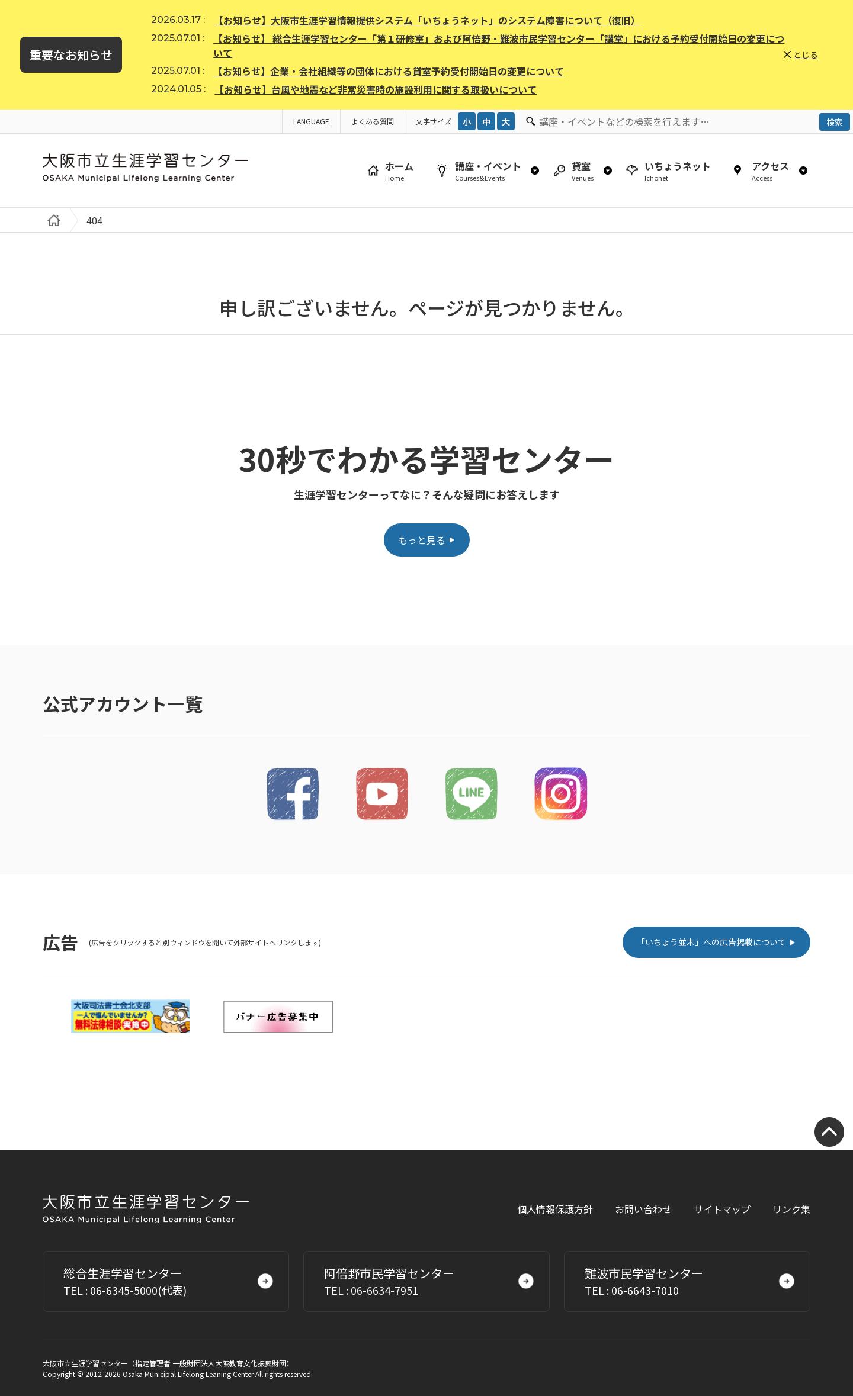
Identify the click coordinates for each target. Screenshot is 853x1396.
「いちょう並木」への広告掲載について (711, 942)
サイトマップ (722, 1209)
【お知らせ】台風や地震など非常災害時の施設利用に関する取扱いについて (375, 89)
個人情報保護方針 (555, 1209)
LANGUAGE (311, 121)
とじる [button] (805, 54)
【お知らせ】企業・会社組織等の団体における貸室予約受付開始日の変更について (388, 71)
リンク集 (791, 1209)
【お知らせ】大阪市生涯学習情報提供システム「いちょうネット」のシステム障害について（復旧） (427, 20)
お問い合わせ (643, 1209)
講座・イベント (488, 171)
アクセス (770, 171)
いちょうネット (677, 171)
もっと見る (421, 540)
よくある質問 (372, 121)
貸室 (583, 171)
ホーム (399, 171)
